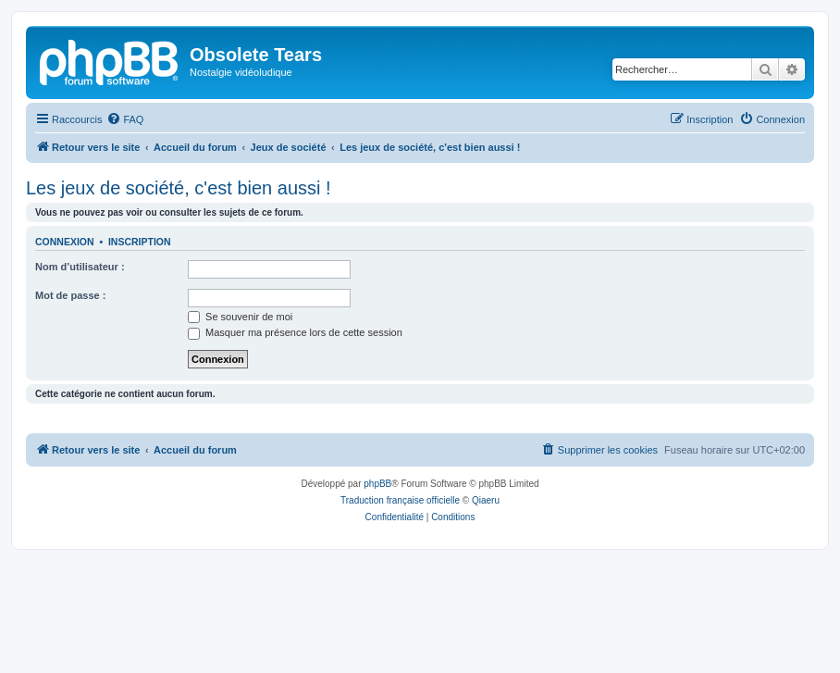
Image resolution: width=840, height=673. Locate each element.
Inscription (139, 241)
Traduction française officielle (400, 500)
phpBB (377, 484)
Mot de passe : (70, 295)
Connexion (64, 241)
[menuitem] (124, 119)
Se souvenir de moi (240, 316)
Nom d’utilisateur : (80, 266)
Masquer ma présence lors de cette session (295, 332)
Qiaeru (486, 500)
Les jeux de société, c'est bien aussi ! (178, 188)
